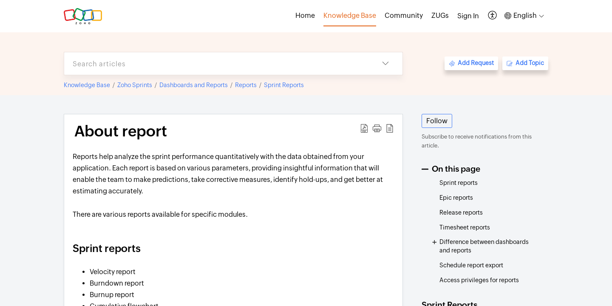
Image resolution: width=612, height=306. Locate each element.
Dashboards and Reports (193, 85)
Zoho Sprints (134, 85)
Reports (246, 85)
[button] (492, 16)
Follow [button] (437, 121)
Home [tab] (305, 15)
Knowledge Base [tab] (349, 15)
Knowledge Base (87, 85)
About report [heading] (120, 131)
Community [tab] (404, 15)
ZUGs (440, 15)
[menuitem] (468, 16)
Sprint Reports (284, 85)
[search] (216, 63)
